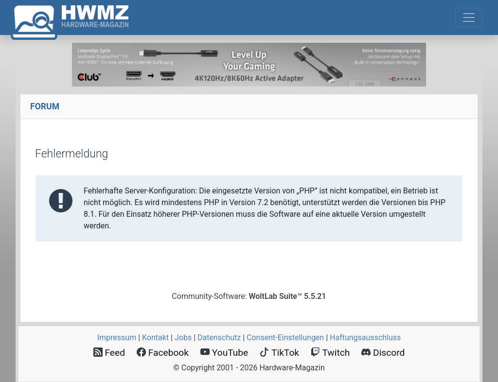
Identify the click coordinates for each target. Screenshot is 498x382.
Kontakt (155, 337)
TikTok (279, 352)
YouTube (224, 352)
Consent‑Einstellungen (285, 337)
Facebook (163, 352)
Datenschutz (219, 337)
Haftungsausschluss (365, 337)
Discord (383, 352)
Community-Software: (249, 296)
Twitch (330, 352)
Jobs (183, 337)
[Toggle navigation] (468, 17)
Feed (109, 352)
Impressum (117, 337)
